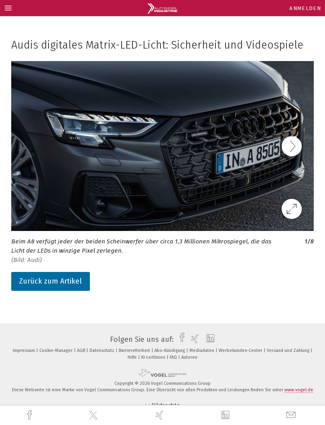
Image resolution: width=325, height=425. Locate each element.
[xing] (160, 415)
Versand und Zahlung (289, 350)
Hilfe (133, 357)
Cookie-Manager (56, 350)
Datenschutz (102, 350)
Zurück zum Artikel (50, 281)
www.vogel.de (298, 389)
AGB (81, 350)
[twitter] (94, 415)
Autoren (189, 357)
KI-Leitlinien (154, 357)
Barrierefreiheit (135, 350)
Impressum (24, 350)
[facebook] (30, 415)
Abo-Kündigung (170, 350)
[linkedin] (226, 415)
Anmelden (305, 8)
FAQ (174, 357)
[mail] (292, 415)
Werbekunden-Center (241, 350)
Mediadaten (202, 350)
